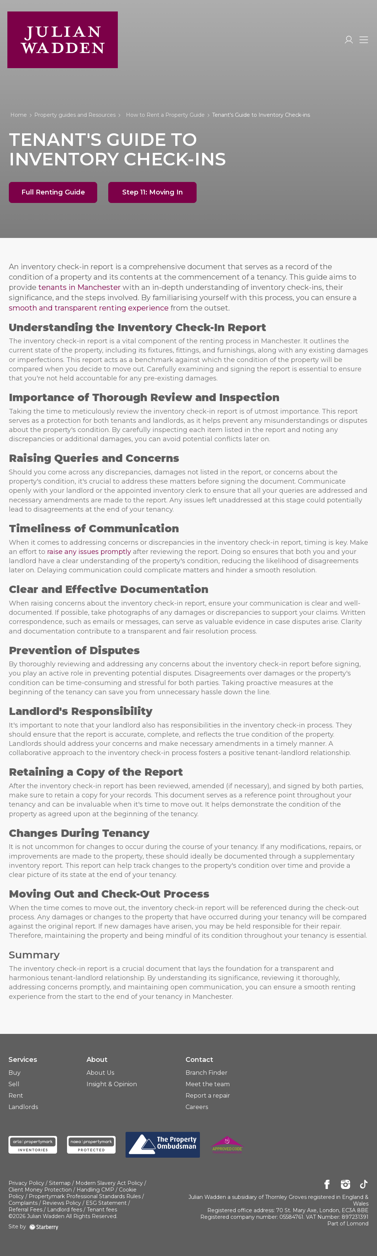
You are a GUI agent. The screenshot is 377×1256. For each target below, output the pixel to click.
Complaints (23, 1203)
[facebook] (327, 1185)
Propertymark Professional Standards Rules (85, 1196)
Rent (15, 1095)
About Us (100, 1072)
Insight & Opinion (112, 1084)
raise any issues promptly (89, 552)
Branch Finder (207, 1072)
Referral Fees (25, 1209)
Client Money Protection (40, 1189)
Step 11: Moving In (152, 192)
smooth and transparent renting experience (89, 308)
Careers (197, 1107)
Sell (14, 1084)
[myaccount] (348, 40)
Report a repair (208, 1095)
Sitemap (60, 1183)
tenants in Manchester (79, 287)
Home (18, 115)
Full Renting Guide (53, 192)
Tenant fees (102, 1209)
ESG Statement (106, 1203)
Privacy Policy (26, 1183)
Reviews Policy (61, 1203)
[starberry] (44, 1226)
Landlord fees (64, 1209)
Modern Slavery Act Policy (109, 1183)
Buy (14, 1072)
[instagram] (345, 1185)
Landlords (23, 1107)
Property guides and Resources (75, 115)
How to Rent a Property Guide (165, 115)
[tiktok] (364, 1185)
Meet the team (208, 1084)
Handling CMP (95, 1189)
